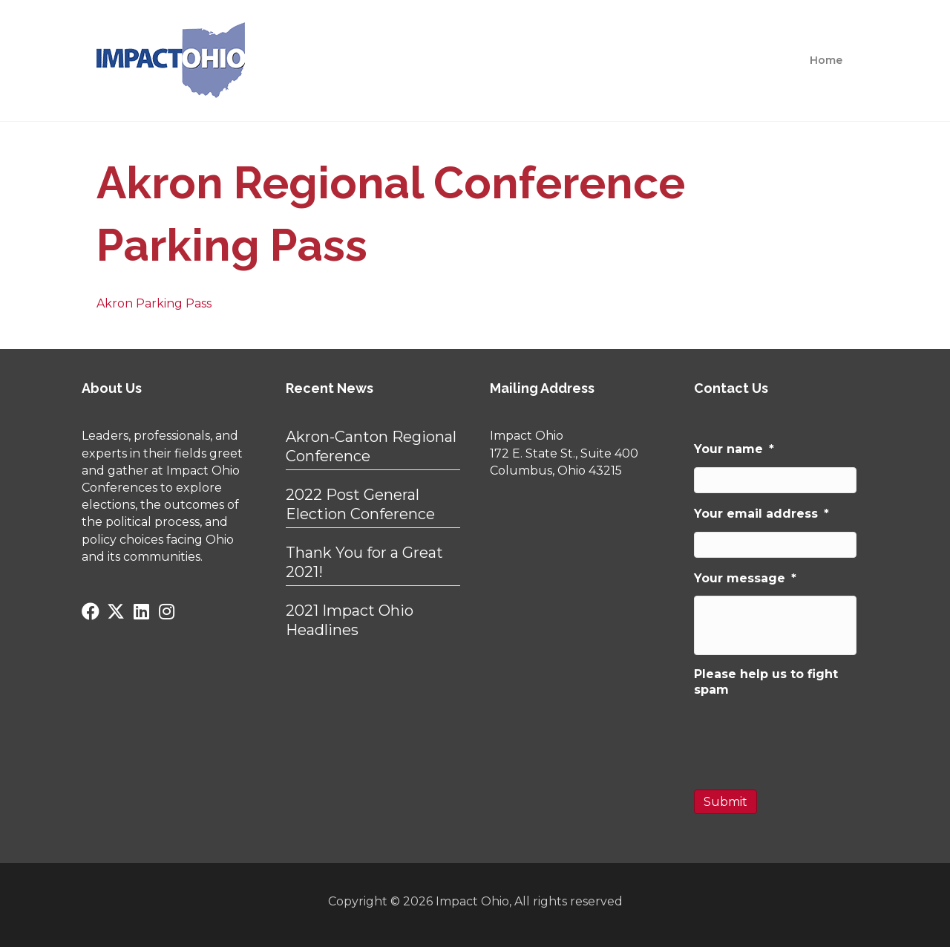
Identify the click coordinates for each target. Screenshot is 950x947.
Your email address (761, 514)
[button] (90, 611)
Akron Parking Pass (154, 303)
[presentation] (807, 737)
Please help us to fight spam (766, 682)
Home (826, 60)
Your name (734, 449)
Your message (745, 578)
